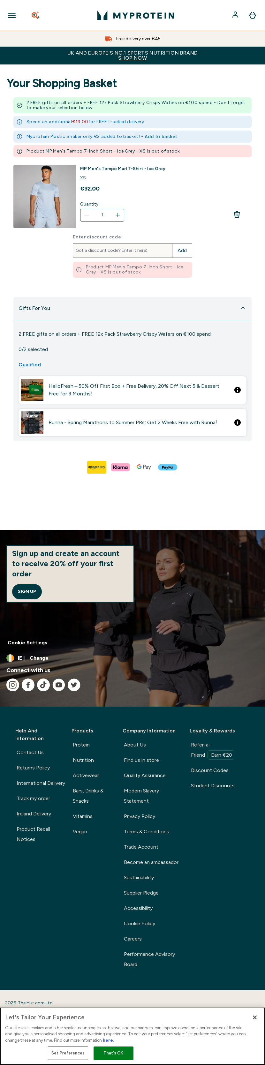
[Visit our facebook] (28, 685)
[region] (132, 1036)
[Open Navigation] (12, 15)
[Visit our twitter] (74, 685)
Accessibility (138, 908)
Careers (133, 939)
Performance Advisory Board (149, 959)
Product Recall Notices (33, 834)
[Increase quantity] (118, 215)
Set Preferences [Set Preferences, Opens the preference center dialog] (68, 1053)
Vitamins (83, 816)
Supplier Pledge (141, 893)
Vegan (80, 832)
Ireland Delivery (34, 814)
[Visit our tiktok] (43, 685)
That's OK (113, 1053)
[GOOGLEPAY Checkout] (144, 467)
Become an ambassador (151, 862)
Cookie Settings (27, 643)
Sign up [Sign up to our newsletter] (27, 591)
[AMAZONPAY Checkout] (97, 467)
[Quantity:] (102, 215)
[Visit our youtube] (58, 685)
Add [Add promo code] (182, 250)
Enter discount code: (98, 237)
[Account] (236, 15)
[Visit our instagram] (12, 685)
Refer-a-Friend (212, 751)
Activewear (86, 775)
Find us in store (141, 760)
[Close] (255, 1017)
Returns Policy (33, 768)
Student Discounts (213, 786)
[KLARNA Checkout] (121, 467)
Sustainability (139, 877)
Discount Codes (210, 770)
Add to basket (161, 136)
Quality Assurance (145, 775)
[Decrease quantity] (86, 215)
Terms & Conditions (146, 832)
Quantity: (90, 204)
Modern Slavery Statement (141, 796)
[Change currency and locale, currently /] (132, 658)
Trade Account (141, 847)
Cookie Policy (139, 923)
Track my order (33, 798)
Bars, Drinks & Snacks (88, 796)
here (108, 1040)
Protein (81, 745)
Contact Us (30, 752)
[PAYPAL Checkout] (168, 467)
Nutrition (83, 760)
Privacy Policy (139, 816)
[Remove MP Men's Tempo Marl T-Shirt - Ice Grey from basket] (237, 214)
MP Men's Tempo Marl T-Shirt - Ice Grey (122, 168)
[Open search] (36, 15)
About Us (135, 745)
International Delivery (41, 783)
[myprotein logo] (135, 15)
